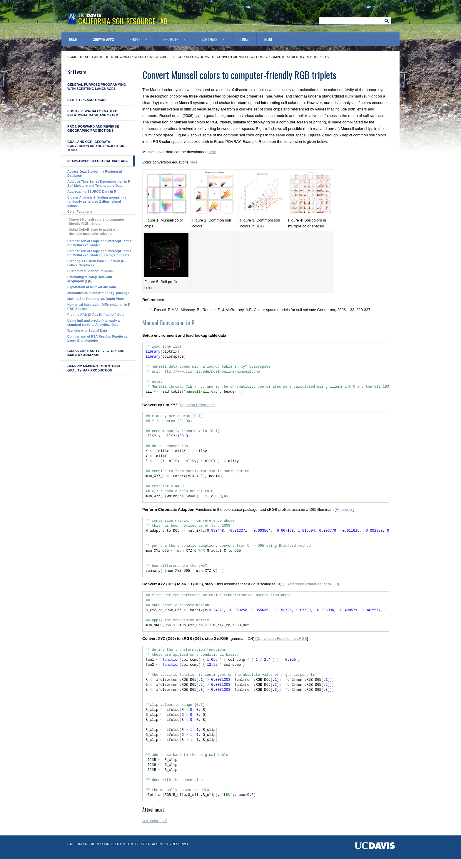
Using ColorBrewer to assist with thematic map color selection (94, 231)
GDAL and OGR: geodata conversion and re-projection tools (95, 146)
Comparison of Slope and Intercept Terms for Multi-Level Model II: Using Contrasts (99, 253)
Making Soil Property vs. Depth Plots (95, 298)
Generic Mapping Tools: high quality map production (93, 368)
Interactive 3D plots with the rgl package (98, 293)
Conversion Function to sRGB (281, 638)
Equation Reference (197, 405)
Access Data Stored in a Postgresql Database (94, 173)
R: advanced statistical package (140, 57)
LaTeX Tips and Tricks (86, 100)
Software (209, 39)
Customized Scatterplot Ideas (90, 271)
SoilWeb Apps (103, 39)
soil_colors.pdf (154, 821)
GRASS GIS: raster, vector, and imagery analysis (95, 353)
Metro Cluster (136, 844)
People (135, 39)
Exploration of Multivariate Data (91, 287)
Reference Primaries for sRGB (312, 584)
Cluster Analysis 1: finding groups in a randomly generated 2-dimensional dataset (96, 201)
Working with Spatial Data (87, 330)
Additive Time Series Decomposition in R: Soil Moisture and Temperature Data (99, 183)
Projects (170, 39)
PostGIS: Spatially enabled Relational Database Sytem (92, 113)
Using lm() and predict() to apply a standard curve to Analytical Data (93, 322)
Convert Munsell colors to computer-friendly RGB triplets (97, 221)
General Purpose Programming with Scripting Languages (96, 86)
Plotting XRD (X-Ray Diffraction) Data (95, 314)
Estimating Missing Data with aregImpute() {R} (89, 279)
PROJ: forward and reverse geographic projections (93, 128)
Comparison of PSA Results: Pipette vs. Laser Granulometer (97, 338)
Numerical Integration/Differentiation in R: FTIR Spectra (99, 306)
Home (73, 39)
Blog (268, 39)
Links (244, 39)
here (212, 152)
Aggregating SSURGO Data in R (91, 191)
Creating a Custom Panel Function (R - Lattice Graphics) (96, 263)
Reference (344, 509)
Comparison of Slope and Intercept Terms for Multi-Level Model (99, 243)
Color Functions (193, 57)
